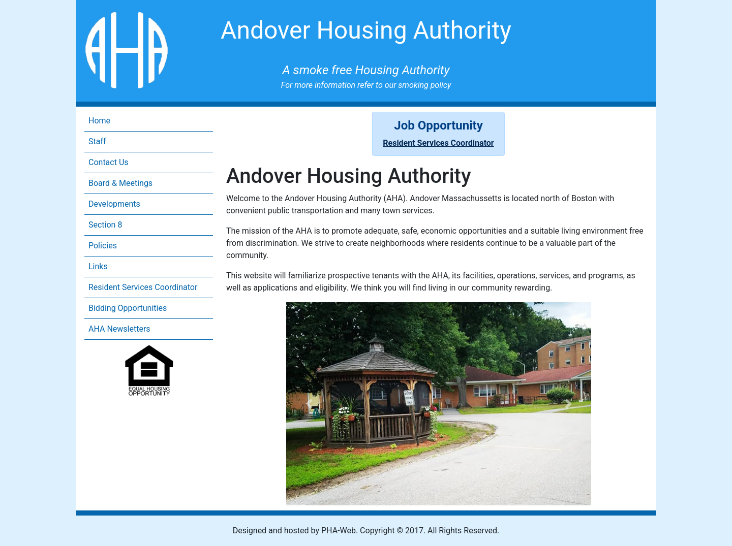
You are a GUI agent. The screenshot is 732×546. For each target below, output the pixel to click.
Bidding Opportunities (127, 308)
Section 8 (105, 225)
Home (99, 120)
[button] (309, 403)
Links (98, 266)
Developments (114, 204)
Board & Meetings (120, 183)
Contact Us (108, 162)
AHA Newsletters (119, 329)
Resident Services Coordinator (142, 287)
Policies (102, 245)
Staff (97, 141)
